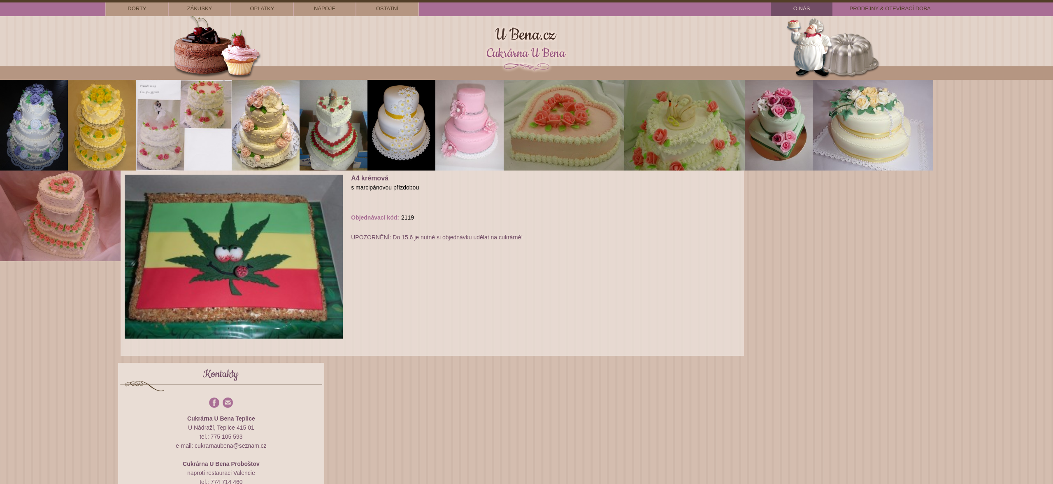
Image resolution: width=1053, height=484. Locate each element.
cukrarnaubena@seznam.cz (231, 445)
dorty (137, 8)
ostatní (387, 8)
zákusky (199, 8)
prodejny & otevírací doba (890, 8)
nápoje (324, 8)
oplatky (262, 8)
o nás (801, 8)
